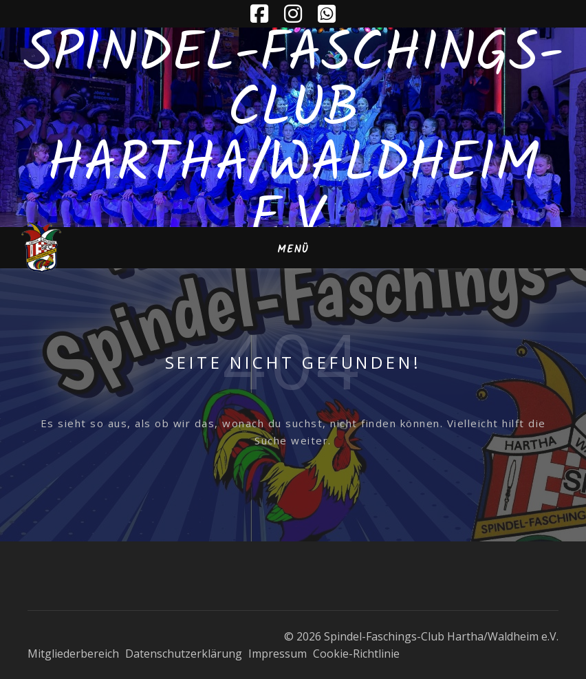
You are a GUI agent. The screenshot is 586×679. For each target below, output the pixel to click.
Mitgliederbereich (73, 653)
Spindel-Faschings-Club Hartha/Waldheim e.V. (293, 138)
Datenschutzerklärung (183, 653)
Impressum (277, 653)
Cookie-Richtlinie (356, 653)
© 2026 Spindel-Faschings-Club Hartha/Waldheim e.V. (421, 636)
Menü (293, 249)
